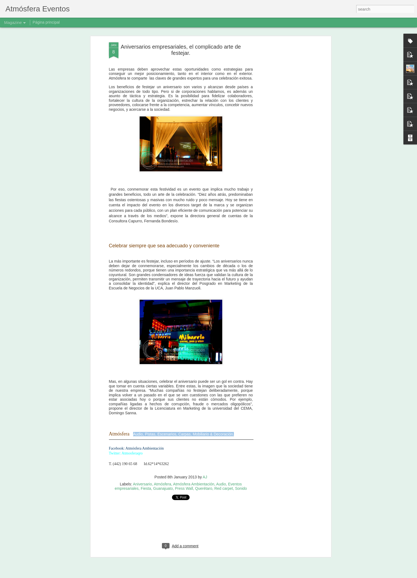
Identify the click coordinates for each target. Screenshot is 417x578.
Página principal (46, 22)
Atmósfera (162, 484)
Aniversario (142, 484)
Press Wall (184, 488)
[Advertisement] (283, 127)
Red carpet (223, 488)
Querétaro (203, 488)
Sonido (241, 488)
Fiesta (146, 488)
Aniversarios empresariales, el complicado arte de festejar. (181, 50)
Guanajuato (163, 488)
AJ (205, 477)
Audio (221, 484)
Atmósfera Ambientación (193, 484)
